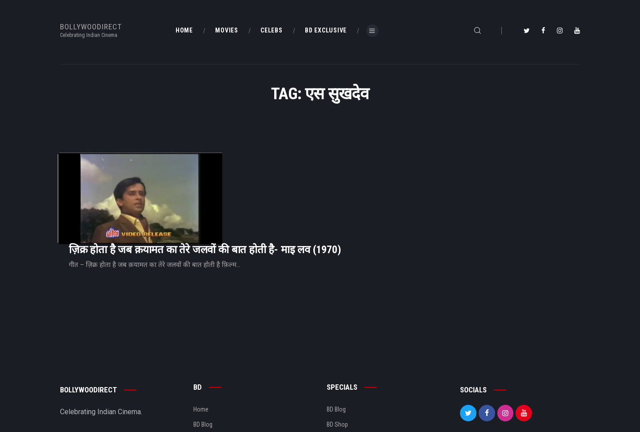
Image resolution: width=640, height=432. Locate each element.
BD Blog (202, 369)
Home (200, 354)
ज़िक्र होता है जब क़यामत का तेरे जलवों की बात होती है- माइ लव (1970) (316, 176)
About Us (205, 384)
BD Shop (337, 369)
